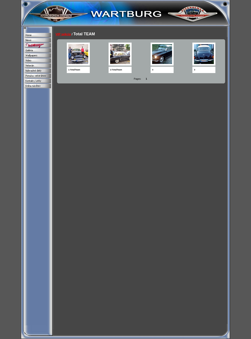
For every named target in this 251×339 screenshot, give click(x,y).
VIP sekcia (63, 34)
